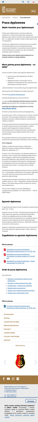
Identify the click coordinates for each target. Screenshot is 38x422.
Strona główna (6, 17)
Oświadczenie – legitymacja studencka (20, 286)
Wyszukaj (24, 2)
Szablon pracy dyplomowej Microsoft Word (21, 290)
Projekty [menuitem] (7, 329)
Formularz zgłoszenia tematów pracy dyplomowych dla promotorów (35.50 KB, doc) (20, 307)
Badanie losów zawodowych (17, 288)
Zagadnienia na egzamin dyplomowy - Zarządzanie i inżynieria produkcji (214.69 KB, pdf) (19, 256)
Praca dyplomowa (25, 17)
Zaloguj (29, 2)
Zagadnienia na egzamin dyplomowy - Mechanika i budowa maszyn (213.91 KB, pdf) (19, 250)
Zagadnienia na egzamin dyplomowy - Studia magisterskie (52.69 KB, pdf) (19, 262)
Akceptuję (30, 401)
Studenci (15, 17)
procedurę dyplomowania (17, 94)
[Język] (33, 2)
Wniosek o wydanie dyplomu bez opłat (20, 283)
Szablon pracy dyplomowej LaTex (18, 293)
